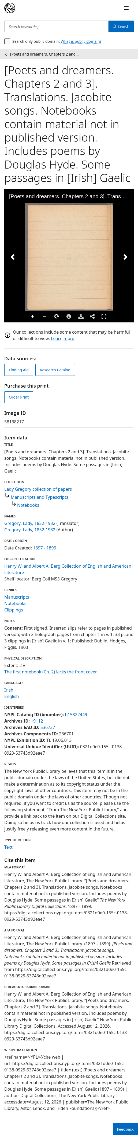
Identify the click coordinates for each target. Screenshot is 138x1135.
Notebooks (28, 505)
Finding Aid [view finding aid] (19, 369)
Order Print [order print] (19, 397)
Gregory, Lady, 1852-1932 (29, 523)
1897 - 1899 (44, 548)
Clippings (13, 610)
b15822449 (76, 714)
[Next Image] (125, 257)
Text (8, 847)
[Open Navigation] (126, 8)
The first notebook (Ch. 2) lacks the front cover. (50, 672)
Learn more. (63, 338)
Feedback (125, 1129)
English (11, 696)
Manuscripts (16, 597)
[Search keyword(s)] (56, 26)
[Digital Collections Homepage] (9, 8)
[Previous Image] (13, 257)
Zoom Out (45, 317)
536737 (47, 727)
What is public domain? (81, 41)
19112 (37, 721)
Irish (8, 690)
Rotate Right (57, 317)
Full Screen (104, 316)
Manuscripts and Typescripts (39, 497)
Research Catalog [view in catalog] (55, 369)
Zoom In (33, 317)
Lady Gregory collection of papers (38, 489)
